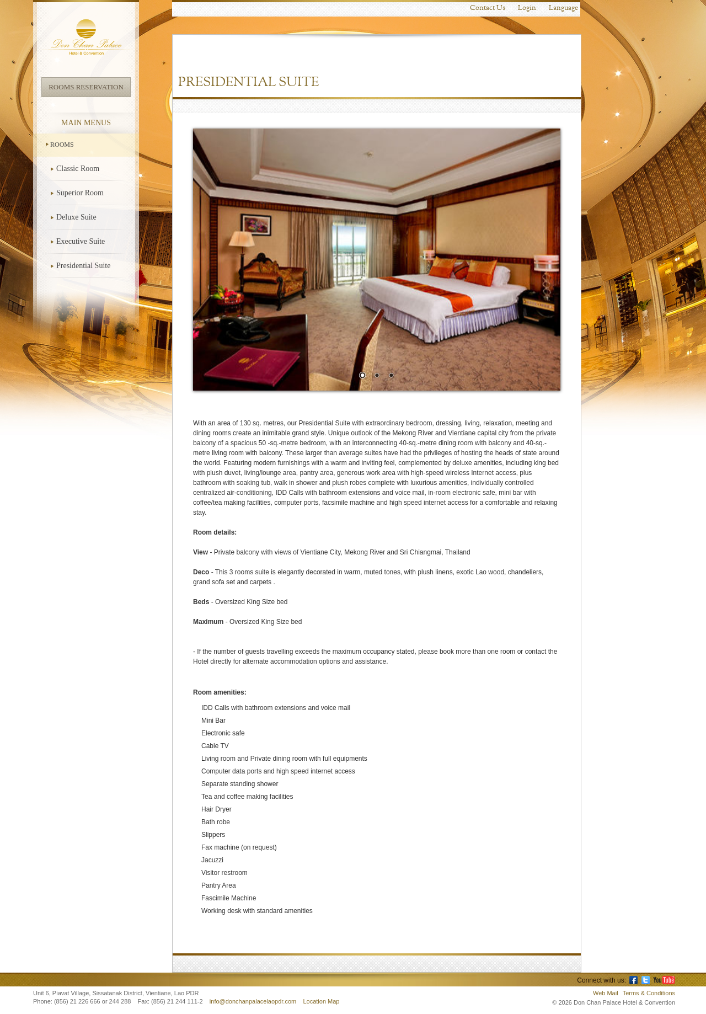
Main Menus (86, 123)
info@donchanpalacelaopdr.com (254, 1001)
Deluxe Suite (76, 217)
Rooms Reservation (86, 87)
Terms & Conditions (649, 993)
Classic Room (77, 168)
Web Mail (605, 993)
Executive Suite (80, 241)
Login (527, 8)
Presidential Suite (83, 265)
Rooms (62, 144)
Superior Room (80, 193)
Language (563, 8)
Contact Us (487, 8)
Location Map (321, 1001)
